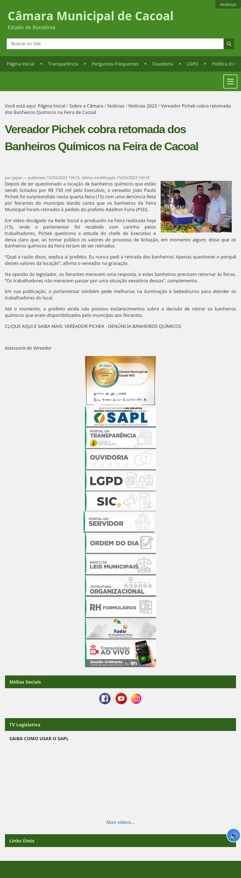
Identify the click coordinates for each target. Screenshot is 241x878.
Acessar (228, 4)
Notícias (115, 106)
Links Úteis (21, 840)
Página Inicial (20, 64)
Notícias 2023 (142, 106)
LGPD (192, 64)
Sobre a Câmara (86, 106)
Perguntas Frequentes (115, 64)
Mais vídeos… (120, 822)
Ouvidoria (162, 64)
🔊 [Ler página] (234, 835)
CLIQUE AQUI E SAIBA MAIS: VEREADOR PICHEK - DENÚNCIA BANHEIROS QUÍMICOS (93, 326)
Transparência (63, 64)
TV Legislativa (24, 724)
